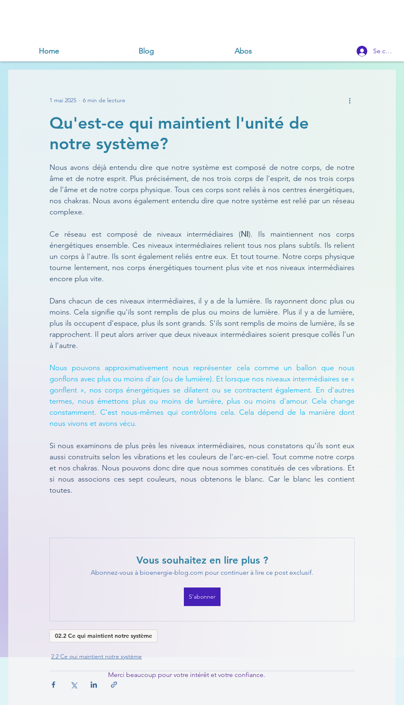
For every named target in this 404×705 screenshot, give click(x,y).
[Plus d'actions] (350, 100)
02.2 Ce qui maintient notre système (103, 635)
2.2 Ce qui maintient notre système (96, 656)
